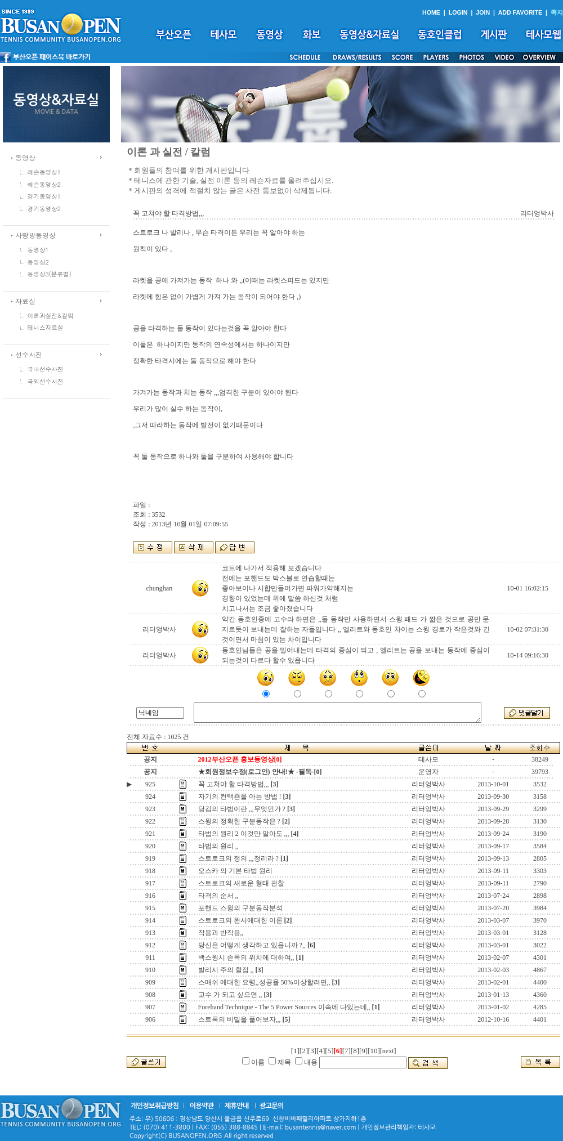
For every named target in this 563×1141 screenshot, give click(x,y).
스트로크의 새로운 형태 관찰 (241, 883)
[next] (388, 1051)
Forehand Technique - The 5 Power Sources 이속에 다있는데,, (284, 1007)
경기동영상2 (44, 208)
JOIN (483, 12)
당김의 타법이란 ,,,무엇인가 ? (241, 809)
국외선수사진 (46, 381)
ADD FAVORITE (520, 12)
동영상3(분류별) (50, 274)
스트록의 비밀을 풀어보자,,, (239, 1019)
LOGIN (458, 12)
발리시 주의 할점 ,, (226, 970)
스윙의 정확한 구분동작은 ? (239, 821)
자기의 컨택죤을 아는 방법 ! (240, 796)
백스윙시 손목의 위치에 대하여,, (246, 957)
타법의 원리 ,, (218, 846)
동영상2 (38, 262)
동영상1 (38, 249)
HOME (431, 12)
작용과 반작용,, (221, 933)
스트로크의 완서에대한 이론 (240, 920)
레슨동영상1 (44, 172)
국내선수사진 (46, 369)
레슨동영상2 (44, 184)
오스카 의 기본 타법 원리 (235, 871)
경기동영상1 (44, 196)
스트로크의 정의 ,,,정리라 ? (238, 858)
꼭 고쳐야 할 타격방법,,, (233, 784)
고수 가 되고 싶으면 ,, (230, 995)
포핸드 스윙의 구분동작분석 (240, 908)
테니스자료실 (46, 327)
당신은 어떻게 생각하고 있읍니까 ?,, (252, 945)
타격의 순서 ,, (218, 896)
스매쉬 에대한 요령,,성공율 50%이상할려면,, (264, 982)
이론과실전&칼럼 (51, 315)
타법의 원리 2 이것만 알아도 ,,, (243, 834)
